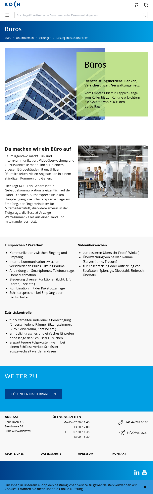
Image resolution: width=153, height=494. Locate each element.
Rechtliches (14, 453)
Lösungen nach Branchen (72, 38)
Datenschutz (51, 453)
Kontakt (119, 453)
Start (8, 38)
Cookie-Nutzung (71, 489)
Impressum (84, 453)
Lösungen (45, 38)
